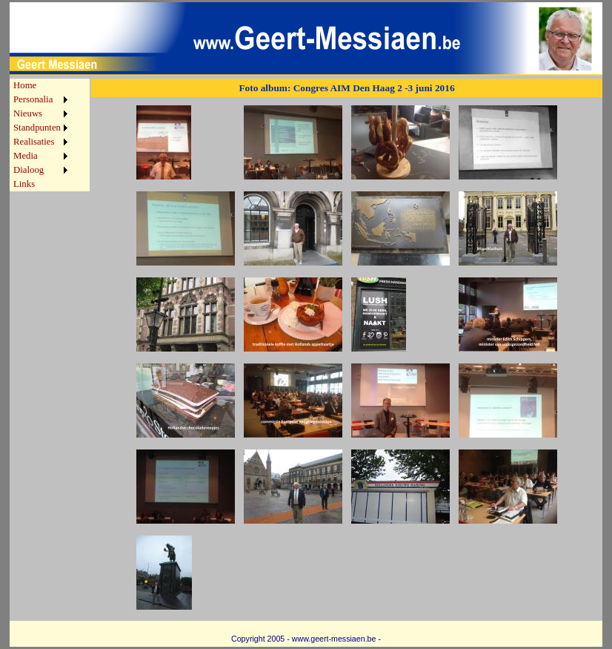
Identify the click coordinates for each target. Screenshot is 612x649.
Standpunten (37, 127)
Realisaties (33, 141)
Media (25, 156)
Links (24, 184)
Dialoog (28, 170)
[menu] (40, 135)
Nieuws (27, 113)
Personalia (33, 99)
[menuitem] (40, 86)
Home (24, 85)
